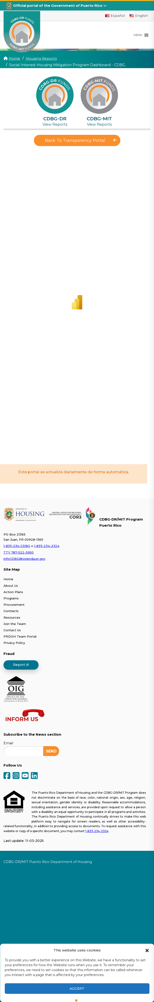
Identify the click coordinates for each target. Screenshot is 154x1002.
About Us (11, 585)
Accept (77, 988)
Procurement (14, 604)
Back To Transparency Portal (81, 140)
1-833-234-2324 (46, 546)
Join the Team (15, 623)
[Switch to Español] (115, 16)
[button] (147, 950)
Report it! (21, 664)
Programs (11, 598)
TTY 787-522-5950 (19, 552)
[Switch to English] (138, 16)
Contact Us (12, 630)
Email (8, 743)
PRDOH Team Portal (20, 636)
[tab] (55, 101)
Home (14, 58)
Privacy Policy (14, 643)
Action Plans (13, 592)
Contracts (11, 611)
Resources (12, 617)
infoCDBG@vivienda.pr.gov (24, 558)
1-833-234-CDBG (17, 546)
